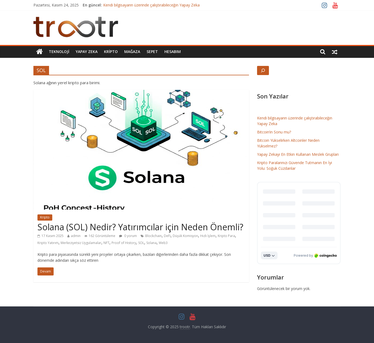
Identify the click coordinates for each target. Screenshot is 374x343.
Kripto (111, 51)
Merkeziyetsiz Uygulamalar (81, 243)
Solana (151, 243)
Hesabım (172, 51)
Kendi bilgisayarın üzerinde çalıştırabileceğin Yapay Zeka (151, 5)
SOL (141, 243)
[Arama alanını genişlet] (263, 70)
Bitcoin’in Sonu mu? (274, 132)
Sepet (152, 51)
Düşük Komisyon (185, 236)
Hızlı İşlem (208, 236)
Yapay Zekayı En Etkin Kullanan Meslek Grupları (298, 154)
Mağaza (132, 51)
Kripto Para (226, 236)
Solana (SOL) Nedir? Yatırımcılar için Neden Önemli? (140, 227)
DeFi (167, 236)
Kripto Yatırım (47, 243)
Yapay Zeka (87, 51)
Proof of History (124, 243)
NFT (106, 243)
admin (76, 236)
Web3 (163, 243)
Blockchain (153, 236)
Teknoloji (59, 51)
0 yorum (128, 236)
